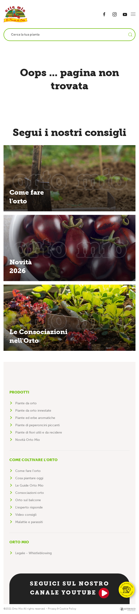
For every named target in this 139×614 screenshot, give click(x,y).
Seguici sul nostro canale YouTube (69, 589)
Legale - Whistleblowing (33, 553)
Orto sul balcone (28, 500)
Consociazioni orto (29, 493)
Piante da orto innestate (33, 411)
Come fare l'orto (28, 471)
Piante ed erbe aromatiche (35, 418)
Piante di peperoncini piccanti (37, 425)
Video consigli (25, 515)
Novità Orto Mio (27, 440)
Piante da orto (26, 403)
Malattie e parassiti (29, 522)
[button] (133, 14)
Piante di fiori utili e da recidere (38, 432)
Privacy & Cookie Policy (62, 608)
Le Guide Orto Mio (29, 485)
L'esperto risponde (29, 507)
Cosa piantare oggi (29, 478)
